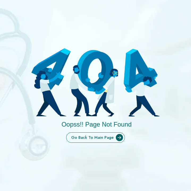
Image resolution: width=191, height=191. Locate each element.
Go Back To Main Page (98, 137)
